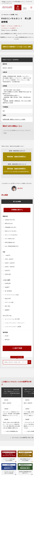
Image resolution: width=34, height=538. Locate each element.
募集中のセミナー (25, 9)
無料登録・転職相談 (18, 9)
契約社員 (7, 339)
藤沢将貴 (20, 188)
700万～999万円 (9, 259)
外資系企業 (8, 283)
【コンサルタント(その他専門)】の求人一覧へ (23, 437)
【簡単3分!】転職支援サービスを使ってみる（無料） (17, 46)
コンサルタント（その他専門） (8, 28)
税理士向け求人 (9, 223)
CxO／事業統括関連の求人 (12, 246)
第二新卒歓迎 (8, 291)
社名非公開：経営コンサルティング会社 (14, 119)
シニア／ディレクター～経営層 (13, 326)
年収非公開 (8, 274)
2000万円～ (8, 270)
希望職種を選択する (17, 209)
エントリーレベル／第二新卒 (12, 319)
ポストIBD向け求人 (10, 238)
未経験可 (7, 287)
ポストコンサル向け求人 (11, 235)
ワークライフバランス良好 (12, 294)
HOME (3, 26)
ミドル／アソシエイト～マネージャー (14, 323)
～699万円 (7, 255)
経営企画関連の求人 (10, 242)
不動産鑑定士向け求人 (10, 227)
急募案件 (7, 310)
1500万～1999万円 (9, 266)
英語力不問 (8, 298)
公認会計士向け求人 (10, 219)
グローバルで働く (9, 302)
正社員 (6, 335)
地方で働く (8, 306)
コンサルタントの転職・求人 (14, 26)
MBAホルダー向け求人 (11, 231)
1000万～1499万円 (9, 263)
